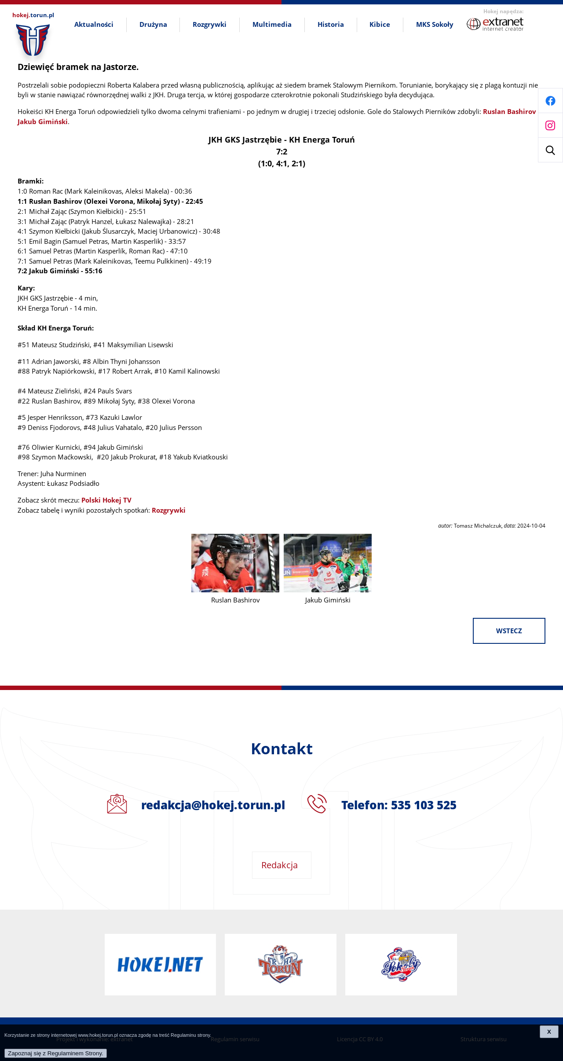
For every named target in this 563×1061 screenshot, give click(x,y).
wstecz (509, 630)
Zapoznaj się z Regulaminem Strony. (55, 1053)
